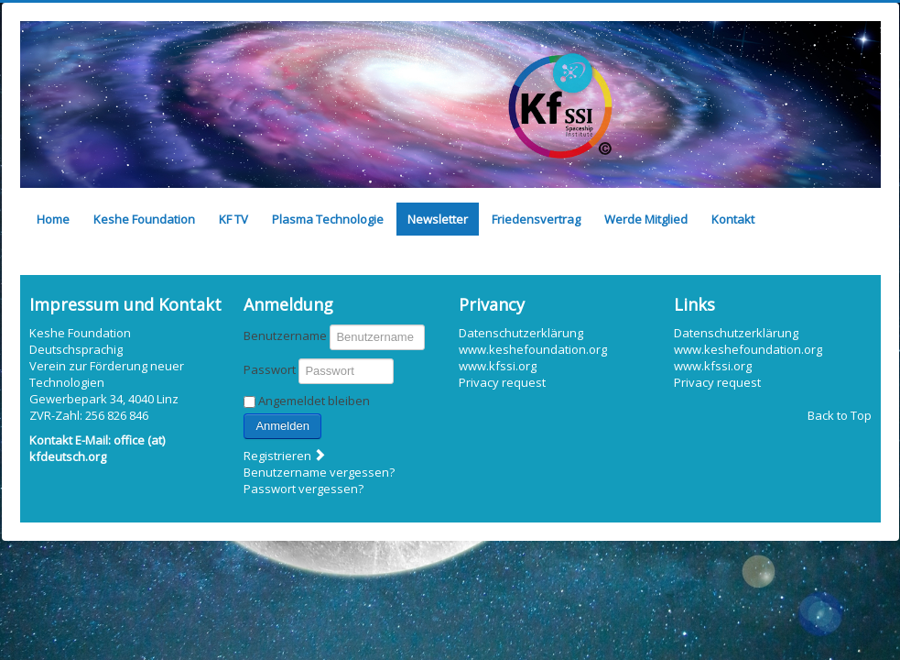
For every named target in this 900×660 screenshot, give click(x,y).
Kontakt (732, 219)
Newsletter (437, 219)
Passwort (270, 369)
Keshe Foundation (144, 219)
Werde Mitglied (646, 219)
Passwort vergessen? (303, 488)
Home (53, 219)
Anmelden (282, 426)
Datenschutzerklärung (521, 332)
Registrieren (285, 455)
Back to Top (840, 415)
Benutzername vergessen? (319, 472)
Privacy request (502, 382)
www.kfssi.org (498, 366)
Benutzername (285, 335)
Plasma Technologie (328, 219)
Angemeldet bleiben (314, 400)
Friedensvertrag (536, 219)
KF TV (233, 219)
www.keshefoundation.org (533, 349)
